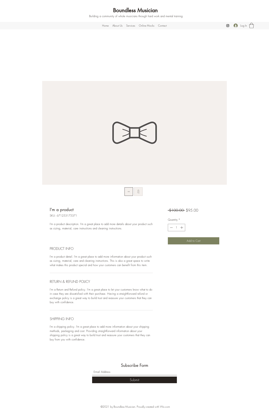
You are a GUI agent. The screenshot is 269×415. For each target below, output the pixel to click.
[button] (251, 25)
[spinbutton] (176, 227)
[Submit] (134, 380)
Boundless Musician (135, 10)
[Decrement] (170, 227)
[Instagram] (228, 25)
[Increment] (182, 227)
